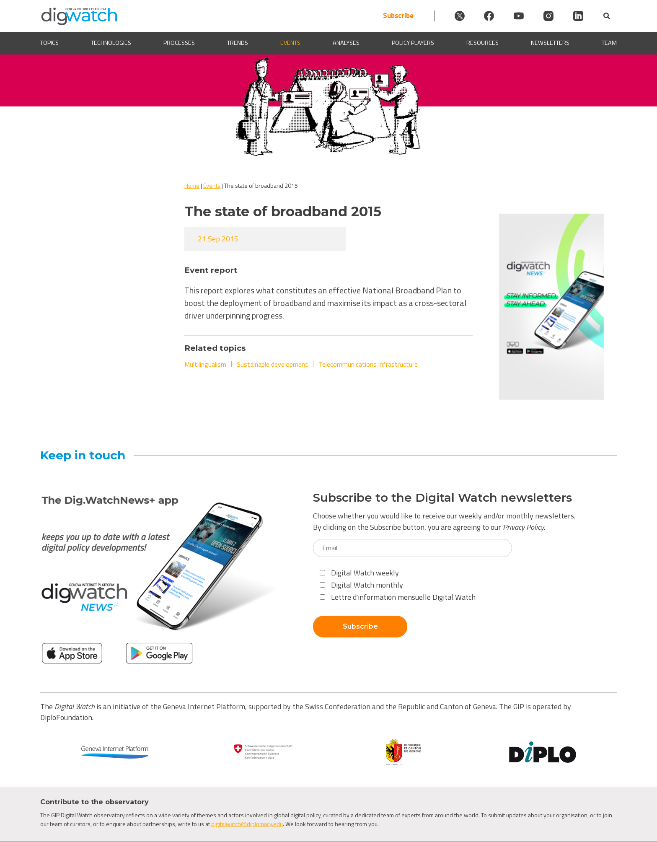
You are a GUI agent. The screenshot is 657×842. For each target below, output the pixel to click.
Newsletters (550, 43)
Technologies (111, 43)
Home (191, 185)
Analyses (346, 43)
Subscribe (395, 15)
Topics (49, 43)
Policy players (413, 43)
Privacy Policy (523, 527)
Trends (237, 43)
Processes (179, 43)
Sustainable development (272, 364)
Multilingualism (205, 364)
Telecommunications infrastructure (368, 364)
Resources (482, 43)
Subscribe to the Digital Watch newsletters (442, 497)
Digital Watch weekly (359, 572)
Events (290, 43)
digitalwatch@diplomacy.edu (247, 823)
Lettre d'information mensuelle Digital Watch (398, 597)
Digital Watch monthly (361, 585)
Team (609, 43)
